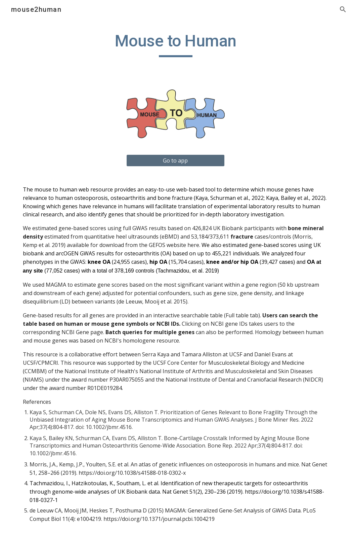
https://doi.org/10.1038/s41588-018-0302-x (132, 472)
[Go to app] (175, 160)
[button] (343, 9)
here (193, 245)
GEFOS (157, 245)
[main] (175, 44)
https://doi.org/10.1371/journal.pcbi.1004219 (159, 519)
